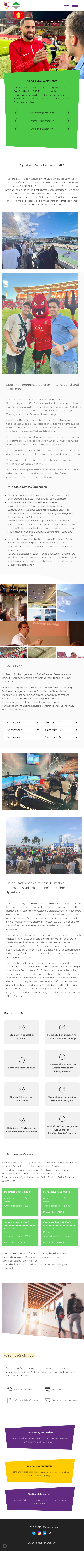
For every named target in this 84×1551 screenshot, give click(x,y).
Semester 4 (61, 729)
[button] (5, 1546)
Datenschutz (34, 1542)
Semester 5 (23, 737)
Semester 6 (61, 737)
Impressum (49, 1542)
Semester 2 (61, 722)
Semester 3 (23, 729)
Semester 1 (23, 722)
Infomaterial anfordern (42, 121)
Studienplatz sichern (42, 129)
